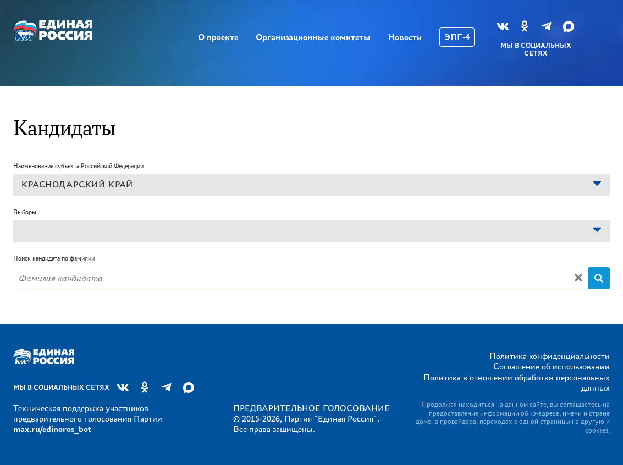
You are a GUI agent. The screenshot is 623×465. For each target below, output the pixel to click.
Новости (405, 37)
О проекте (218, 37)
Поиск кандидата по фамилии (54, 258)
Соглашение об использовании (551, 366)
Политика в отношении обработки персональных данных (516, 382)
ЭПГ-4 (457, 37)
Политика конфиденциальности (549, 356)
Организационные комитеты (313, 37)
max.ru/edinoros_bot (52, 429)
